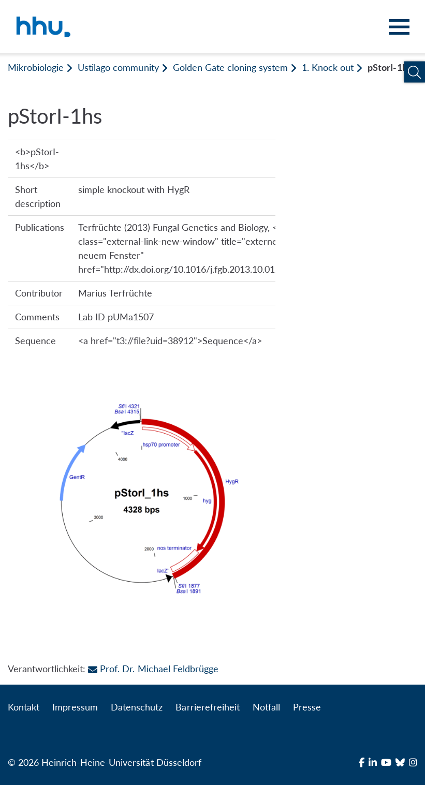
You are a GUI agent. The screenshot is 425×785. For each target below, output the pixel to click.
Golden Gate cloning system (230, 67)
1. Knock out (328, 67)
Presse (307, 707)
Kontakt (23, 707)
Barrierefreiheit (207, 707)
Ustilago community (118, 67)
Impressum (75, 707)
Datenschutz (137, 707)
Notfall (266, 707)
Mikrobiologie (36, 67)
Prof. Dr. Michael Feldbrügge (153, 668)
